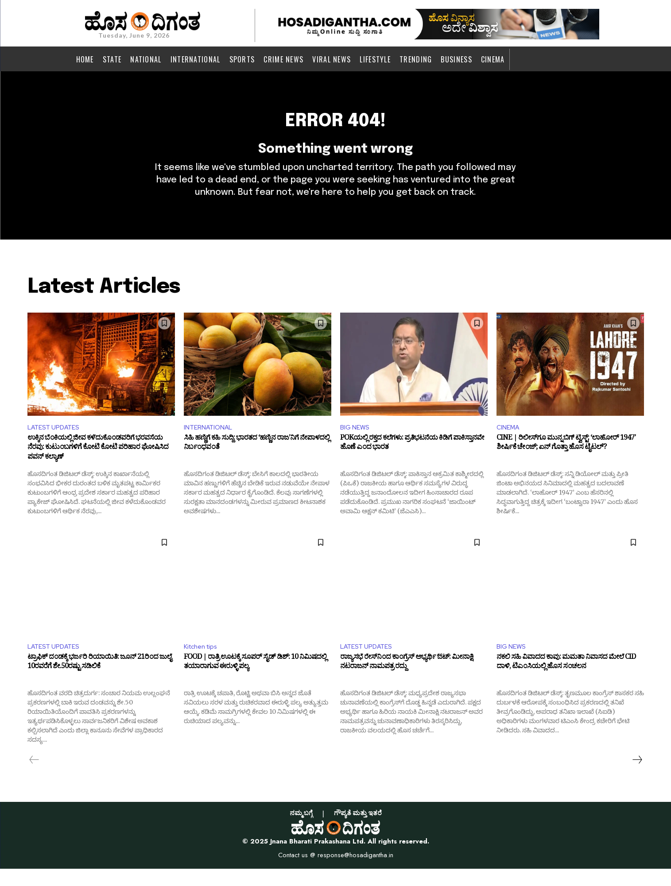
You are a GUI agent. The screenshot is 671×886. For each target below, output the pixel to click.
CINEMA (509, 442)
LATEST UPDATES (56, 442)
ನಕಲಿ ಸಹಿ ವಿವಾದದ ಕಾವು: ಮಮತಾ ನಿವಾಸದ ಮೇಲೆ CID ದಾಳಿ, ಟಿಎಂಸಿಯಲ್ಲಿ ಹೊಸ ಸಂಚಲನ (566, 681)
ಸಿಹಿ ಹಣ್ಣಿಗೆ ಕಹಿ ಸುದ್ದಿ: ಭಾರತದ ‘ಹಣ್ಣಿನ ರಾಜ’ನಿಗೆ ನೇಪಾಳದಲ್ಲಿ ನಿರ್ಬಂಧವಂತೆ (257, 460)
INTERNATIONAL (211, 442)
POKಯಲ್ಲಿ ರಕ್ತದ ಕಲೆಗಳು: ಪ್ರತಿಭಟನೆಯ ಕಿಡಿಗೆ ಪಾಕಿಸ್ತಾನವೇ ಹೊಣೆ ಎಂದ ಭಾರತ (412, 460)
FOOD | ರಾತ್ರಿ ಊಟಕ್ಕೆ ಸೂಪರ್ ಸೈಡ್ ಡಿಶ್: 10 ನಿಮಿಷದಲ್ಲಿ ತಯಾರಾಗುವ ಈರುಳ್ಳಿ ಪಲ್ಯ (255, 681)
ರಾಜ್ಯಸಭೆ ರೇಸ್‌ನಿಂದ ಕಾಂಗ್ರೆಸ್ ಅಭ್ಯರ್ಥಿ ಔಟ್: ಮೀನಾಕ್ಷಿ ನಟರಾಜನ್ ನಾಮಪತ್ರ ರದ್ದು (406, 681)
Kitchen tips (203, 662)
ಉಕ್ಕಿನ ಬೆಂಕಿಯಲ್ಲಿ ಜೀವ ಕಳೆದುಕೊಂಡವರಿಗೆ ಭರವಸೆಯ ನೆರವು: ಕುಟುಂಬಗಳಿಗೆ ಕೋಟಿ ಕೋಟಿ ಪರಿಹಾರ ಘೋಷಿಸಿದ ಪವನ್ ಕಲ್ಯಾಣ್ (97, 464)
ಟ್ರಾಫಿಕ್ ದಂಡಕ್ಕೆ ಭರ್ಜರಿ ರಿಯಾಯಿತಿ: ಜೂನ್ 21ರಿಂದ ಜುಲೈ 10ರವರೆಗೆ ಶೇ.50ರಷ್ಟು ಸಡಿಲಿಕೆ (99, 681)
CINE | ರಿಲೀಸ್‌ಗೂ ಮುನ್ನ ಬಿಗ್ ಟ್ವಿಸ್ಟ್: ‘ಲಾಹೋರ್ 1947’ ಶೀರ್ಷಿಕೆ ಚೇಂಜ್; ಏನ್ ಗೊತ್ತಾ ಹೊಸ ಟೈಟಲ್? (566, 460)
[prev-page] (34, 776)
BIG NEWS (356, 442)
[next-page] (637, 776)
